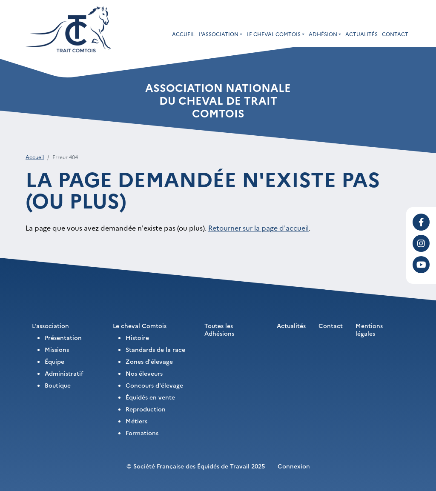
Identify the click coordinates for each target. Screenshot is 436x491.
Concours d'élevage (154, 385)
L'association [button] (218, 33)
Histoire (137, 337)
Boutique (58, 385)
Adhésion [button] (323, 33)
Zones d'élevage (149, 361)
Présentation (63, 337)
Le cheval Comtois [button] (274, 33)
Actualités (361, 33)
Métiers (136, 421)
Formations (142, 433)
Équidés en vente (150, 397)
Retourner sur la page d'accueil (258, 227)
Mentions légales (369, 329)
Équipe (54, 361)
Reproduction (146, 409)
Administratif (64, 373)
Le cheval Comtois (139, 325)
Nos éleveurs (144, 373)
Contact (395, 33)
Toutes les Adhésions (219, 329)
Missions (57, 349)
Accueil (183, 33)
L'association (50, 325)
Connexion (294, 466)
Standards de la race (155, 349)
